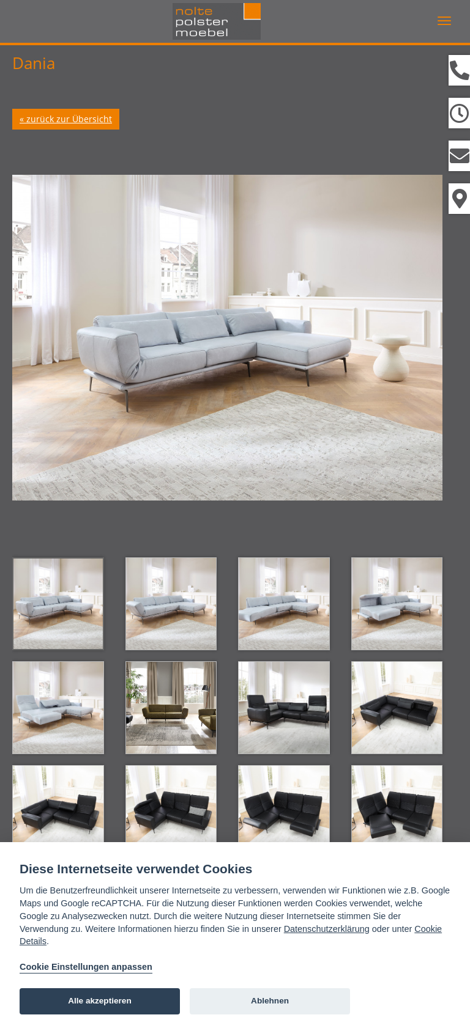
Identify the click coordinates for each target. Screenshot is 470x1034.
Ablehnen (270, 1000)
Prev (37, 337)
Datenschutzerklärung (327, 929)
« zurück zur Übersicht (66, 119)
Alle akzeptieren (100, 1000)
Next (418, 337)
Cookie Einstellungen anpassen (86, 967)
